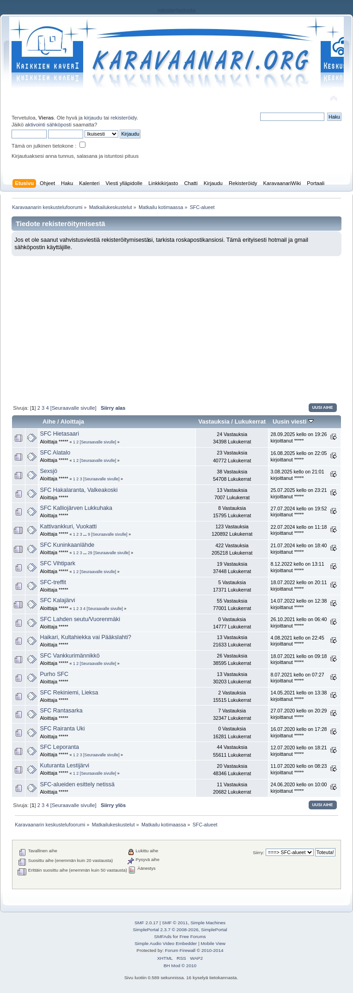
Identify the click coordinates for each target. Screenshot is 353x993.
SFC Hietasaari (59, 434)
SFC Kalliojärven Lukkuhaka (76, 508)
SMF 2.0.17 (146, 922)
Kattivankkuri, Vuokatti (68, 526)
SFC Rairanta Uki (62, 728)
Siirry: (258, 852)
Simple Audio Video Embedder (165, 943)
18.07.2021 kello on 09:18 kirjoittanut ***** (298, 659)
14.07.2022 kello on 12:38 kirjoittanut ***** (298, 604)
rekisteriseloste (176, 10)
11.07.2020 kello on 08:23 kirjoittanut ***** (298, 769)
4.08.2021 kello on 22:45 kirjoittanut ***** (297, 641)
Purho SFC (54, 674)
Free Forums (192, 936)
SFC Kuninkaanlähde (67, 545)
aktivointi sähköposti (48, 124)
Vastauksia (213, 421)
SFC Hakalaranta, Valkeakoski (78, 490)
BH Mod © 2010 (180, 965)
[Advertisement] (176, 325)
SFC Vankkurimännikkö (69, 655)
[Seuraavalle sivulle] (73, 408)
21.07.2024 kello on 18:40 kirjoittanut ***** (298, 549)
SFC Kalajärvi (57, 600)
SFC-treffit (53, 582)
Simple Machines (207, 922)
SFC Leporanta (59, 747)
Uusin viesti (293, 421)
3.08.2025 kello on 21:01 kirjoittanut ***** (297, 475)
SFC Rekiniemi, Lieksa (69, 692)
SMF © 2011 (175, 922)
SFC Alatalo (55, 452)
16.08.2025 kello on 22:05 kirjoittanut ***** (298, 456)
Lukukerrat (250, 421)
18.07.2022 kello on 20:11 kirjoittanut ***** (298, 586)
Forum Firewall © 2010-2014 (194, 950)
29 (90, 552)
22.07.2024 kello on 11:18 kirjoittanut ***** (298, 530)
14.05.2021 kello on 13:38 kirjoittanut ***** (298, 696)
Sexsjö (48, 471)
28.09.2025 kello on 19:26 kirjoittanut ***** (298, 437)
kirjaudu (93, 117)
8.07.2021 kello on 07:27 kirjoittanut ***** (297, 678)
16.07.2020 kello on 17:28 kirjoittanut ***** (298, 732)
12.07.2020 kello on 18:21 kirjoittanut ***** (298, 751)
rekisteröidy (123, 117)
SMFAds (163, 936)
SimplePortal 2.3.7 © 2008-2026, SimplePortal (180, 929)
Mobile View (213, 943)
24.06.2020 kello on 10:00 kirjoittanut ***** (298, 788)
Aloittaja (72, 421)
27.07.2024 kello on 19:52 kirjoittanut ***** (298, 512)
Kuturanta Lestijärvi (64, 765)
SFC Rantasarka (61, 710)
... (85, 534)
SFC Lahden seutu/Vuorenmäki (80, 619)
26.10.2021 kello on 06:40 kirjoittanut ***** (298, 622)
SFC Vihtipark (57, 563)
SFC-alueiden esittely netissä (77, 784)
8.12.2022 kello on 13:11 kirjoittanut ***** (297, 567)
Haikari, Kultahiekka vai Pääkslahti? (85, 637)
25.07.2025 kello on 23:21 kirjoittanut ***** (298, 493)
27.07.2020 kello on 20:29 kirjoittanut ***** (298, 714)
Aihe (49, 421)
